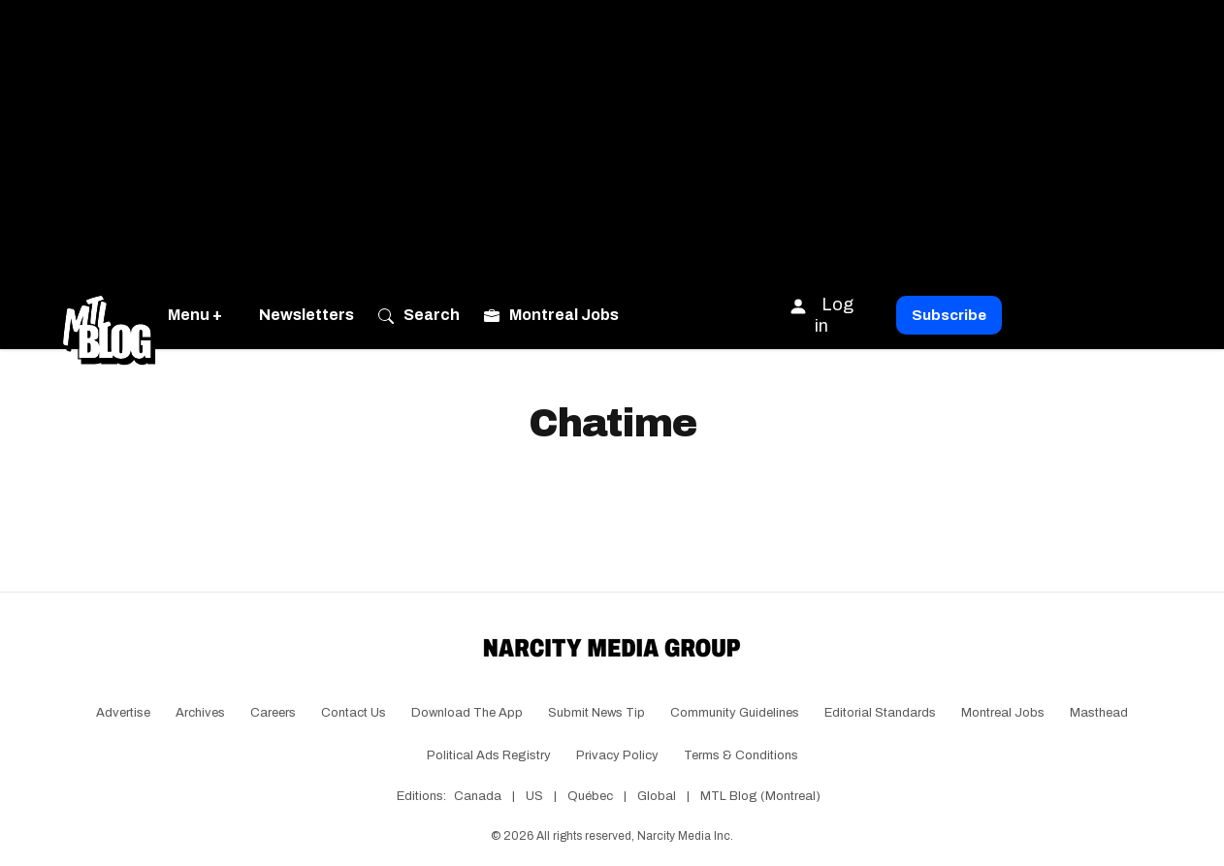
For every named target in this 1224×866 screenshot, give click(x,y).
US (534, 796)
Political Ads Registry (489, 755)
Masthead (1099, 713)
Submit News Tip (596, 713)
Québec (590, 796)
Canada (477, 796)
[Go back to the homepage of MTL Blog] (108, 315)
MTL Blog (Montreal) (760, 796)
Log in (821, 315)
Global (656, 796)
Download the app (467, 713)
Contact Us (353, 713)
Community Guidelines (734, 713)
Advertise (123, 713)
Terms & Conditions (741, 755)
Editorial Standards (880, 713)
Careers (273, 713)
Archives (200, 713)
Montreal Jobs (1003, 713)
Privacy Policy (617, 755)
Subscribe (949, 315)
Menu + (195, 314)
